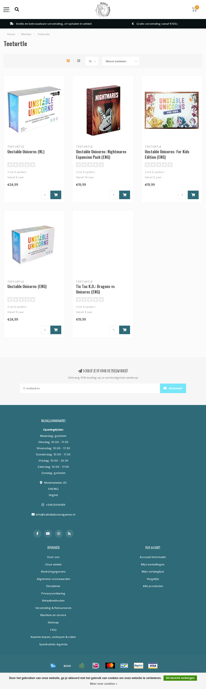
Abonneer (173, 388)
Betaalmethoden (53, 600)
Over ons (53, 557)
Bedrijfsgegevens (53, 571)
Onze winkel (53, 564)
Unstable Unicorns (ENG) (27, 286)
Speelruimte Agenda (53, 644)
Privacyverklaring (53, 593)
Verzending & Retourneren (53, 608)
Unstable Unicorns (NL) (25, 151)
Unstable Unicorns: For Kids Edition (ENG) (167, 154)
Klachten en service (53, 615)
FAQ (53, 630)
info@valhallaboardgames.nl (55, 514)
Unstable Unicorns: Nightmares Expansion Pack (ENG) (101, 154)
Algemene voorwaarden (53, 579)
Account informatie (153, 557)
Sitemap (53, 622)
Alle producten (153, 586)
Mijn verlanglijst (153, 571)
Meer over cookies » (103, 683)
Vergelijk (153, 579)
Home (11, 34)
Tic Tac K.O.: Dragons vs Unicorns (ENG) (95, 289)
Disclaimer (53, 586)
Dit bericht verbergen (180, 678)
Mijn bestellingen (152, 564)
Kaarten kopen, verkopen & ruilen (53, 637)
